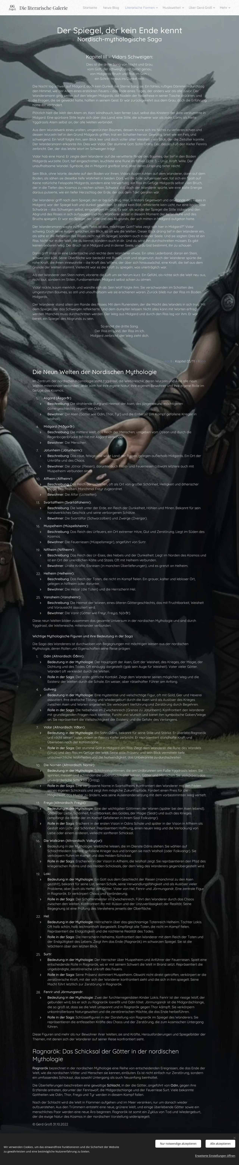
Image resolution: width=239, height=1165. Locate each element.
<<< (167, 361)
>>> (203, 361)
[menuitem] (91, 7)
